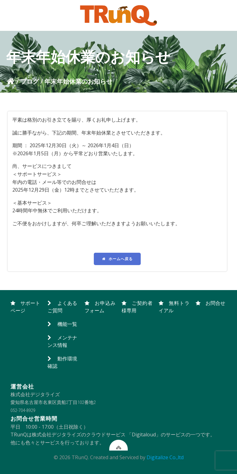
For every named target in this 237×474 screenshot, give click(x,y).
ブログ (29, 81)
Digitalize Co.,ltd (165, 457)
